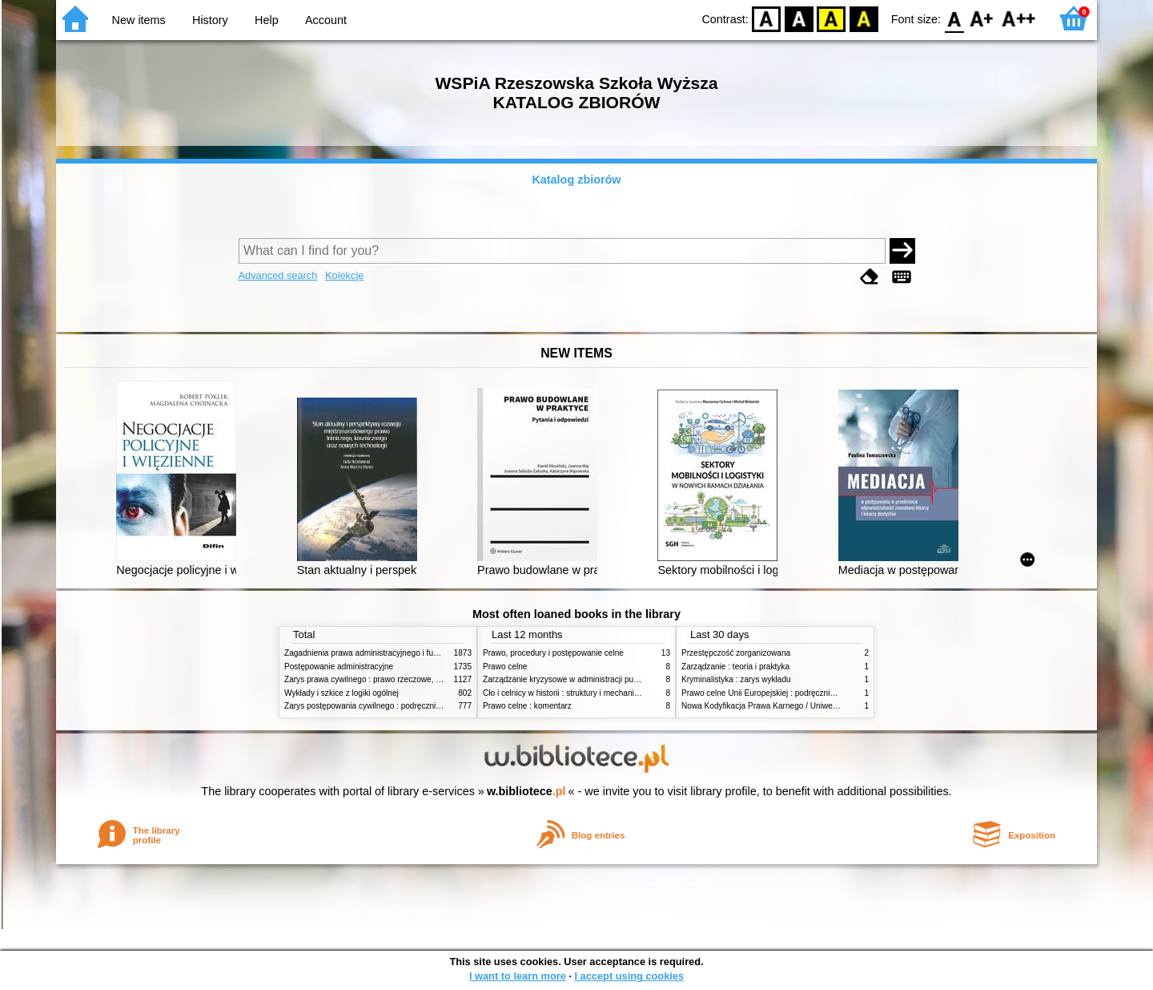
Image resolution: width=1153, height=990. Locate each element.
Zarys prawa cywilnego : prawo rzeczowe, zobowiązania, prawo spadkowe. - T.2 (427, 679)
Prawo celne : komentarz (527, 705)
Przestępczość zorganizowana (735, 653)
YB (831, 18)
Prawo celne (505, 666)
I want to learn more (517, 976)
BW (799, 18)
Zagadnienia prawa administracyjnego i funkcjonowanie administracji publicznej (426, 653)
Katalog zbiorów (576, 179)
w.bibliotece (526, 791)
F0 (954, 18)
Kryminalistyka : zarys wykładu (736, 679)
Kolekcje (344, 275)
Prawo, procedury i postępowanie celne (553, 653)
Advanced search (278, 275)
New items (139, 20)
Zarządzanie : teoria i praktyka (735, 666)
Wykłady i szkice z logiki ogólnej (341, 693)
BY (863, 18)
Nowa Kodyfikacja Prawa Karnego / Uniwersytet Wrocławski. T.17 (797, 705)
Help (267, 20)
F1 (982, 18)
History (210, 20)
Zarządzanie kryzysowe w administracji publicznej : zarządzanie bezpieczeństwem (630, 679)
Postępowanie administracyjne (338, 666)
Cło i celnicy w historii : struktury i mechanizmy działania (583, 693)
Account (326, 20)
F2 (1018, 18)
